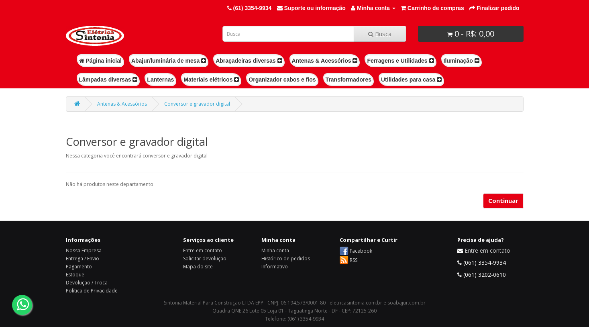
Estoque (75, 274)
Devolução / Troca (87, 282)
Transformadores (348, 79)
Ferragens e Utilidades (400, 60)
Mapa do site (198, 266)
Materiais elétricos (211, 79)
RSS (353, 260)
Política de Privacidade (92, 290)
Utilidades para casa (411, 79)
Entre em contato (202, 250)
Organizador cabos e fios (282, 79)
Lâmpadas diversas (108, 79)
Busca (379, 34)
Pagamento (79, 266)
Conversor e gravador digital (197, 103)
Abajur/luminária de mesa (168, 60)
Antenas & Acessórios (325, 60)
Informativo (274, 266)
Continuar (503, 200)
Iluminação (461, 60)
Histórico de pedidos (285, 258)
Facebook (361, 250)
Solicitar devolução (204, 258)
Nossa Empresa (84, 250)
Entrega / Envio (82, 258)
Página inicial (100, 60)
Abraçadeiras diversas (249, 60)
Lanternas (160, 79)
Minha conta (275, 250)
